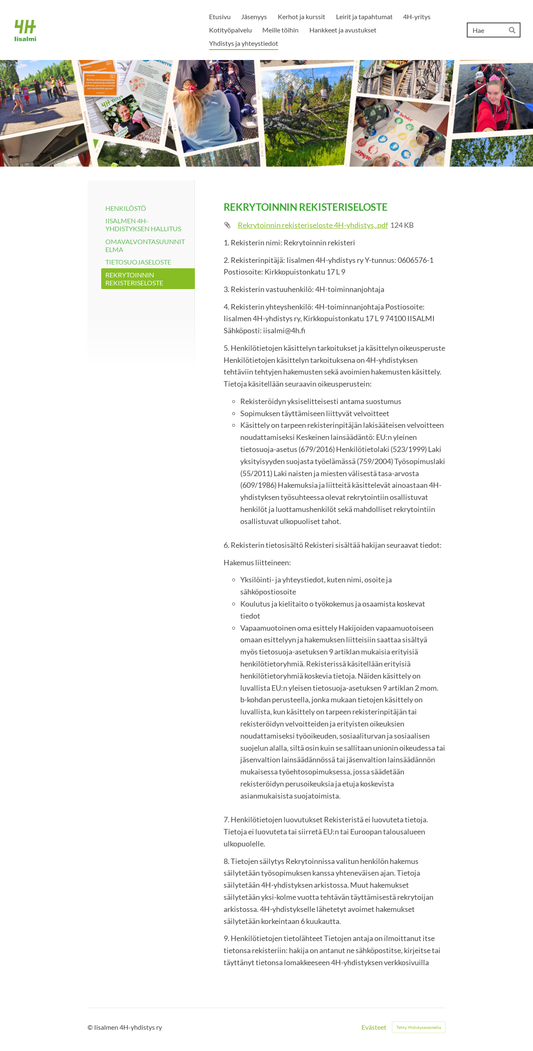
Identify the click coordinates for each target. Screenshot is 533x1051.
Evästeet (373, 1027)
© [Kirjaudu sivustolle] (90, 1027)
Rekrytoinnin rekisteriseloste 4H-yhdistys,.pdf (313, 225)
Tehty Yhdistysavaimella (418, 1027)
